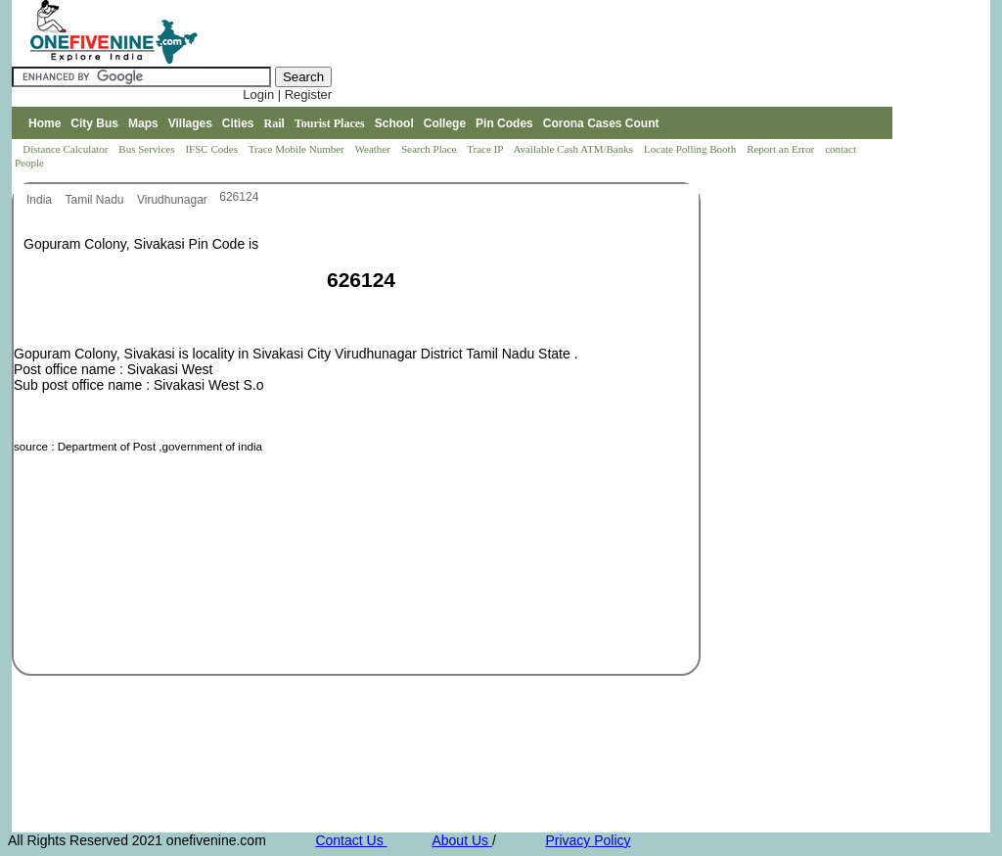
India (40, 200)
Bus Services (146, 149)
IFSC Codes (212, 149)
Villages (190, 123)
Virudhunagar (173, 200)
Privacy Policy (587, 840)
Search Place (430, 149)
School (394, 123)
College (445, 123)
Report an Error (782, 149)
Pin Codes (504, 123)
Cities (238, 123)
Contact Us (351, 840)
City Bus (94, 123)
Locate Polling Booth (691, 149)
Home (44, 123)
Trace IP (486, 149)
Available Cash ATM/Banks (574, 149)
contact (842, 149)
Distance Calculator (65, 149)
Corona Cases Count (601, 123)
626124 (238, 197)
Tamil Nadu (95, 200)
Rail (274, 123)
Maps (143, 123)
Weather (374, 149)
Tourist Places (330, 123)
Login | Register (287, 94)
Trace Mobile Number (298, 149)
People (29, 162)
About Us (461, 840)
